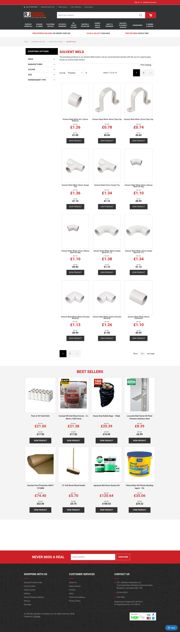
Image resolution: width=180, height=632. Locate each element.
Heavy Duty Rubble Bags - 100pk (106, 416)
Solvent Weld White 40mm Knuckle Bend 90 (75, 318)
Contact (72, 590)
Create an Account (149, 2)
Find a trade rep (75, 7)
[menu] (90, 25)
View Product (75, 141)
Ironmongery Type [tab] (37, 80)
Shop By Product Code (33, 582)
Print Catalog (146, 65)
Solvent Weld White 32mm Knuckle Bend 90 (107, 318)
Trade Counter (29, 590)
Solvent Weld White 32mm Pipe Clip (138, 119)
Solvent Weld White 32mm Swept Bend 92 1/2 (138, 252)
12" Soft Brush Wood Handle (73, 485)
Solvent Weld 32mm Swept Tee (107, 185)
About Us (73, 582)
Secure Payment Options (34, 597)
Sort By (62, 73)
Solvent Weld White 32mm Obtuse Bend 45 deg (75, 252)
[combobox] (96, 15)
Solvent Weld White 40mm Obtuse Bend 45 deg (139, 186)
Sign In (137, 2)
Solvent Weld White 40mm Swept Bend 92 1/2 (107, 252)
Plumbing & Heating (38, 42)
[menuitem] (29, 25)
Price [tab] (30, 59)
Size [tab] (30, 75)
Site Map (27, 604)
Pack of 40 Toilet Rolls (40, 416)
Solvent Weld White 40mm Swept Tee (75, 186)
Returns (27, 601)
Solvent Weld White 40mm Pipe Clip (107, 119)
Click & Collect (30, 586)
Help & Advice (88, 7)
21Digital (36, 616)
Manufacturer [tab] (35, 64)
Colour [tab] (31, 69)
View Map (121, 597)
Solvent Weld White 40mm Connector (138, 318)
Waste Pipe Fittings (56, 42)
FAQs (71, 593)
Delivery (27, 593)
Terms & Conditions (77, 597)
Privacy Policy (74, 601)
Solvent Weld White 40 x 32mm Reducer (75, 120)
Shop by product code (48, 7)
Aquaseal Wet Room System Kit (107, 485)
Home (26, 42)
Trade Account (62, 7)
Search (140, 15)
